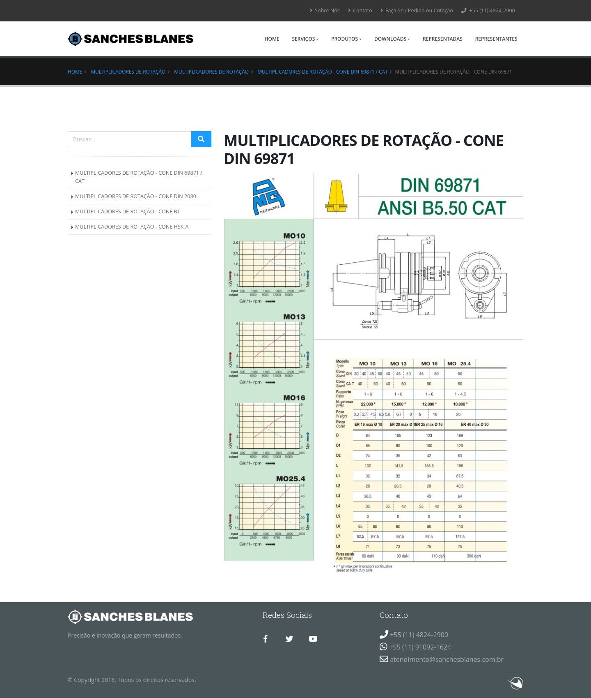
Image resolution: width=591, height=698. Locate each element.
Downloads (390, 38)
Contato (360, 10)
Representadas (443, 38)
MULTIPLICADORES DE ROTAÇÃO (211, 71)
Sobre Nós (325, 10)
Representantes (496, 38)
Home (271, 38)
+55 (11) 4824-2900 (488, 10)
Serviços (303, 38)
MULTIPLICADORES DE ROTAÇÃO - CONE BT (127, 211)
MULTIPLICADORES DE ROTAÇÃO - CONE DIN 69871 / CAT (322, 71)
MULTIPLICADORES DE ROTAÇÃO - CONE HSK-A (132, 226)
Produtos (344, 38)
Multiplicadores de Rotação (128, 71)
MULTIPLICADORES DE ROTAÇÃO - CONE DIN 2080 (135, 196)
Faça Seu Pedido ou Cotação (416, 10)
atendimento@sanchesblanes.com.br (447, 659)
